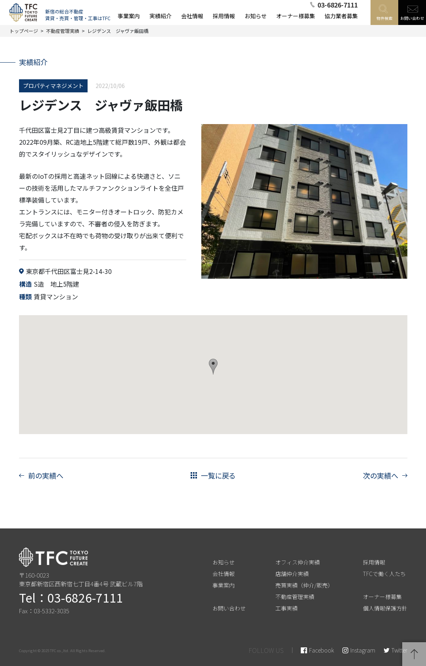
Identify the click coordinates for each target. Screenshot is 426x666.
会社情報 (223, 574)
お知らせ (223, 562)
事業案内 (223, 585)
